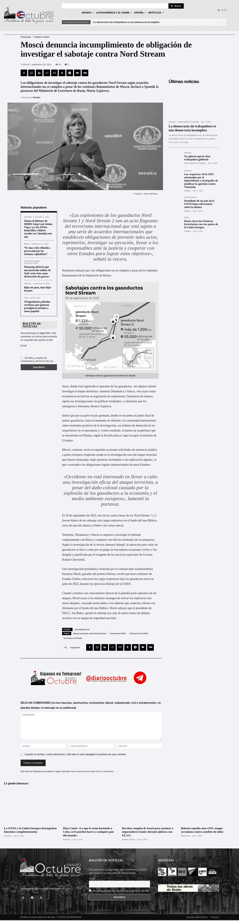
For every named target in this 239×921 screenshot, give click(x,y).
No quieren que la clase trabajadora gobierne (197, 158)
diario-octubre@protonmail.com (52, 889)
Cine (26, 299)
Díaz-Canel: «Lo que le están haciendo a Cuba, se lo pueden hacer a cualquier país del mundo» (89, 832)
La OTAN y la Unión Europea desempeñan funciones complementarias (31, 830)
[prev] (219, 22)
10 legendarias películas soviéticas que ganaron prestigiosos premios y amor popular (37, 307)
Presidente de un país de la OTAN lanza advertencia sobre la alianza (199, 204)
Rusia (186, 217)
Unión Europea (190, 197)
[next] (225, 22)
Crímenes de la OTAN (138, 634)
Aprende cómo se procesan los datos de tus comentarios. (88, 772)
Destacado (26, 37)
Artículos (27, 285)
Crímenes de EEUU (118, 634)
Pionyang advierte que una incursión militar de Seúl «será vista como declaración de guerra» (37, 272)
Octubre (36, 97)
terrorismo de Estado (72, 639)
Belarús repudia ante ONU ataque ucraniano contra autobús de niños (202, 830)
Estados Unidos (41, 37)
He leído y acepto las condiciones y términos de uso (37, 360)
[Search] (176, 6)
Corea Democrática (32, 262)
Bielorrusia (185, 837)
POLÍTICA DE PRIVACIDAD (70, 918)
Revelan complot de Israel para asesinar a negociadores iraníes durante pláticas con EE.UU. (148, 832)
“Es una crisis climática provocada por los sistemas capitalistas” (37, 251)
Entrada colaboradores (197, 918)
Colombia (28, 218)
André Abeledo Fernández (188, 122)
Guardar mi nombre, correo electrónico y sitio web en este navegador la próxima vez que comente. (75, 755)
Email (24, 346)
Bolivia (26, 245)
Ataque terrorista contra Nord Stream (89, 634)
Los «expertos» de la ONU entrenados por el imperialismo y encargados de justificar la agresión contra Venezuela (201, 180)
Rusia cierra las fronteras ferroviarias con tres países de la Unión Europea (201, 224)
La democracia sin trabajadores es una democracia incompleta (126, 22)
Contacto (215, 918)
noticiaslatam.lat (82, 630)
